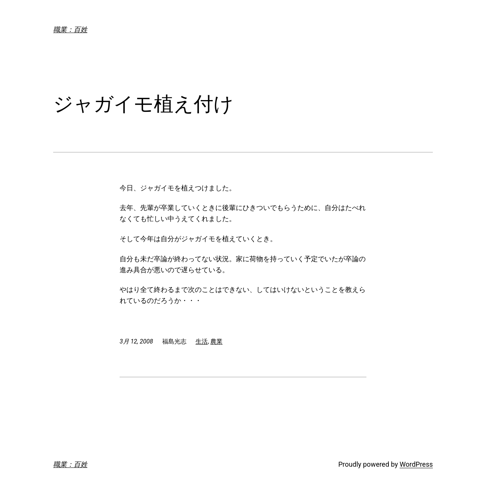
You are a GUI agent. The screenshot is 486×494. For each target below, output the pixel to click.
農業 (216, 341)
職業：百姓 (70, 29)
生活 (202, 341)
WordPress (416, 464)
